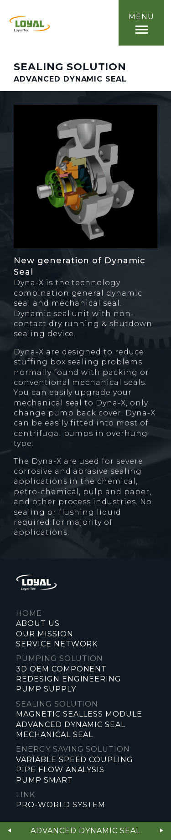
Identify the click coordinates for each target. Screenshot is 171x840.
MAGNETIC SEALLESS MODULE (79, 714)
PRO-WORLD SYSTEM (60, 804)
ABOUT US (38, 623)
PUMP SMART (44, 780)
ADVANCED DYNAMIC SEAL (70, 724)
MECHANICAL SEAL (54, 734)
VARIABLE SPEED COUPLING (74, 759)
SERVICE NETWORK (57, 644)
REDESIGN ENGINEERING (68, 679)
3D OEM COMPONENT (61, 669)
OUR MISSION (44, 634)
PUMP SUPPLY (46, 689)
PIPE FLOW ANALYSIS (60, 769)
